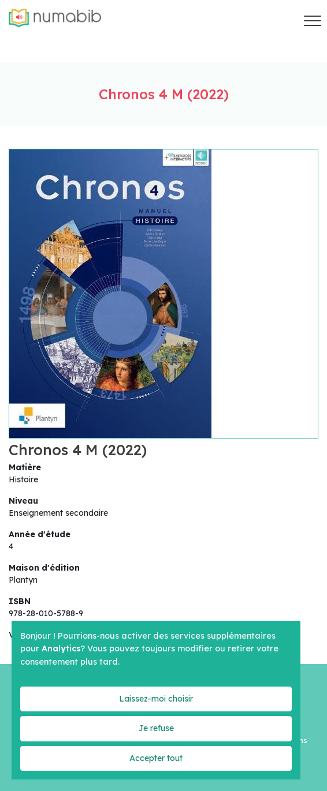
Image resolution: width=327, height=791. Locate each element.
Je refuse (156, 728)
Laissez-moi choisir (156, 698)
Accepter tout (156, 758)
